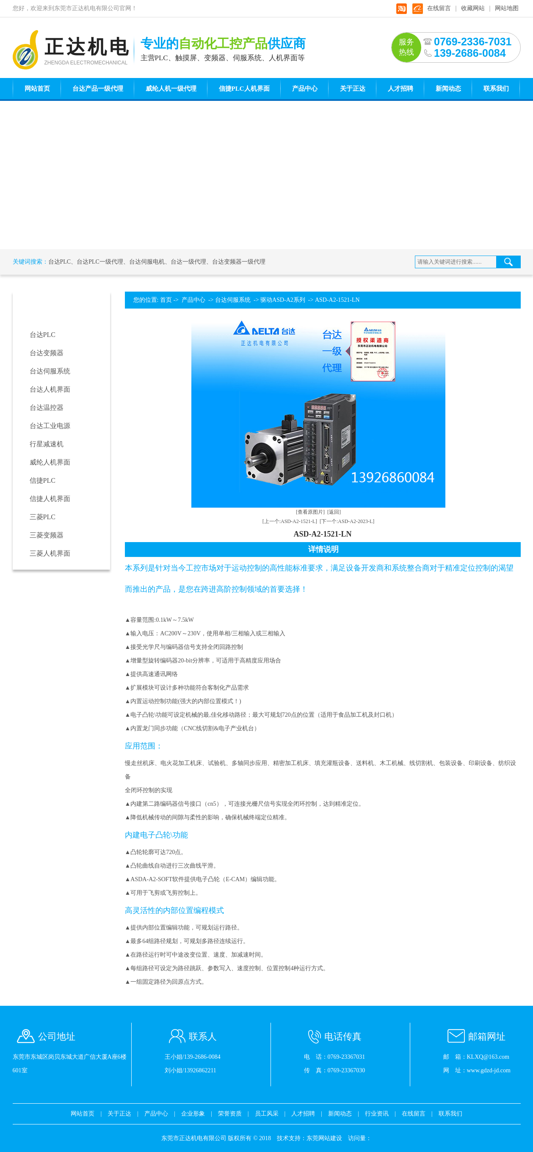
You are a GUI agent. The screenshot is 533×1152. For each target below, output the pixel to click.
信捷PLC (42, 480)
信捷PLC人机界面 (244, 88)
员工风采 (267, 1113)
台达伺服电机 (147, 262)
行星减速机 (47, 444)
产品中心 (305, 88)
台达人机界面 (50, 389)
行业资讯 (377, 1113)
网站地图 (507, 8)
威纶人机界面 (50, 462)
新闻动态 (448, 88)
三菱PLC (42, 516)
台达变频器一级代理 (238, 262)
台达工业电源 (50, 425)
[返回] (334, 512)
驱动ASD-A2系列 (282, 300)
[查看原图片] (310, 512)
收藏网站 (473, 8)
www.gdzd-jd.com (489, 1070)
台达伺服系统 (50, 371)
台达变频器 (47, 352)
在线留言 (439, 8)
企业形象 (193, 1113)
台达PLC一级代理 (100, 262)
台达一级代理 (188, 262)
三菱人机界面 (50, 553)
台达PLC (59, 262)
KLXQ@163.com (488, 1057)
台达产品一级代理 (97, 88)
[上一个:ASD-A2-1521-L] (289, 521)
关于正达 (352, 88)
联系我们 (496, 88)
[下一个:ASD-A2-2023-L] (347, 521)
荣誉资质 (230, 1113)
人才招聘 (400, 88)
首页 (166, 300)
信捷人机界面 (50, 498)
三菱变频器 (47, 535)
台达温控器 (47, 407)
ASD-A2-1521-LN (337, 300)
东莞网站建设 (324, 1138)
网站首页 (37, 88)
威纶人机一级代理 (171, 88)
